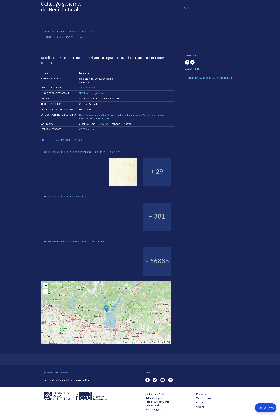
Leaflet (118, 342)
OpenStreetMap (132, 342)
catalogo (49, 31)
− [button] (46, 291)
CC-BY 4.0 (84, 129)
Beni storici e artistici (77, 31)
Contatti (200, 402)
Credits (200, 406)
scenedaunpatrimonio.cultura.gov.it (157, 403)
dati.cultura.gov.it (154, 398)
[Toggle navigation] (186, 7)
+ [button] (46, 286)
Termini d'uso (203, 398)
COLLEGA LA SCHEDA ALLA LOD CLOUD (210, 78)
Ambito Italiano (87, 87)
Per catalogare (153, 409)
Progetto (201, 393)
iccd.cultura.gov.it (154, 393)
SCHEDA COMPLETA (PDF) (69, 139)
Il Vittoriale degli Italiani (91, 93)
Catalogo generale (61, 6)
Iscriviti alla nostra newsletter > (69, 380)
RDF (43, 139)
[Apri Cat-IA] (265, 407)
